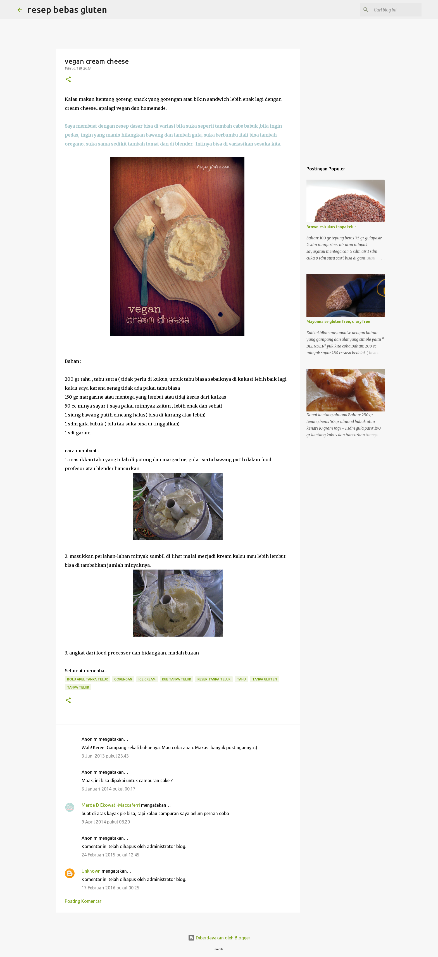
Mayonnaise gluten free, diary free (338, 321)
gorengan (123, 679)
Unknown (91, 870)
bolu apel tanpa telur (87, 679)
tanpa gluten (264, 679)
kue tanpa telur (176, 679)
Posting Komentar (83, 901)
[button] (68, 80)
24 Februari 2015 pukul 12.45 (110, 854)
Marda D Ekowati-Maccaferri (111, 805)
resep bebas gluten (67, 9)
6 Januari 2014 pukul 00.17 (108, 788)
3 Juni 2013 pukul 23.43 (105, 755)
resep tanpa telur (213, 679)
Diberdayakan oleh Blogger (219, 937)
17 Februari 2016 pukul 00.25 (110, 887)
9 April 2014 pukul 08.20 (106, 821)
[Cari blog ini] (392, 9)
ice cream (147, 679)
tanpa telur (78, 687)
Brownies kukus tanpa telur (331, 227)
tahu (241, 679)
